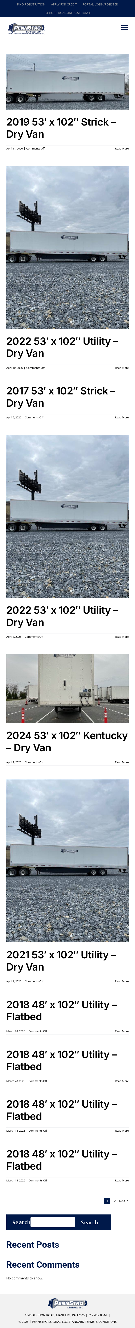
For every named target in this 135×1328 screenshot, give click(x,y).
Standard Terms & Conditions (93, 1322)
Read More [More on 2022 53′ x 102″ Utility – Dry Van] (122, 368)
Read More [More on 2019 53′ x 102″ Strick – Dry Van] (122, 148)
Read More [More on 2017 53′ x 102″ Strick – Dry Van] (122, 417)
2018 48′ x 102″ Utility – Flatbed (61, 1010)
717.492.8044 (97, 1315)
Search (21, 1222)
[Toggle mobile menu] (125, 27)
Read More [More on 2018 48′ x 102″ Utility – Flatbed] (122, 1031)
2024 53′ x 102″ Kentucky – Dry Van (67, 741)
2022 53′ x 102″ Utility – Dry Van (62, 347)
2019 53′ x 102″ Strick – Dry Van (61, 128)
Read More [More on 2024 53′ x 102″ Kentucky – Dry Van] (122, 762)
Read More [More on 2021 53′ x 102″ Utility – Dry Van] (122, 981)
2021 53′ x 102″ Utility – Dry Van (61, 960)
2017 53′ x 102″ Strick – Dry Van (60, 397)
